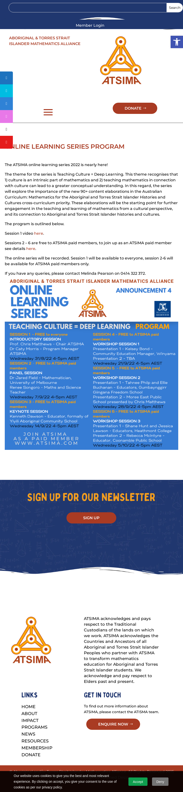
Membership (36, 756)
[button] (177, 42)
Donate (31, 763)
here (38, 241)
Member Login (90, 26)
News (28, 742)
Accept (138, 782)
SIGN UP (91, 526)
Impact (30, 728)
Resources (35, 749)
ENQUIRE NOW (113, 732)
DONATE (133, 116)
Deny (160, 782)
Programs (34, 735)
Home (28, 714)
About (29, 721)
